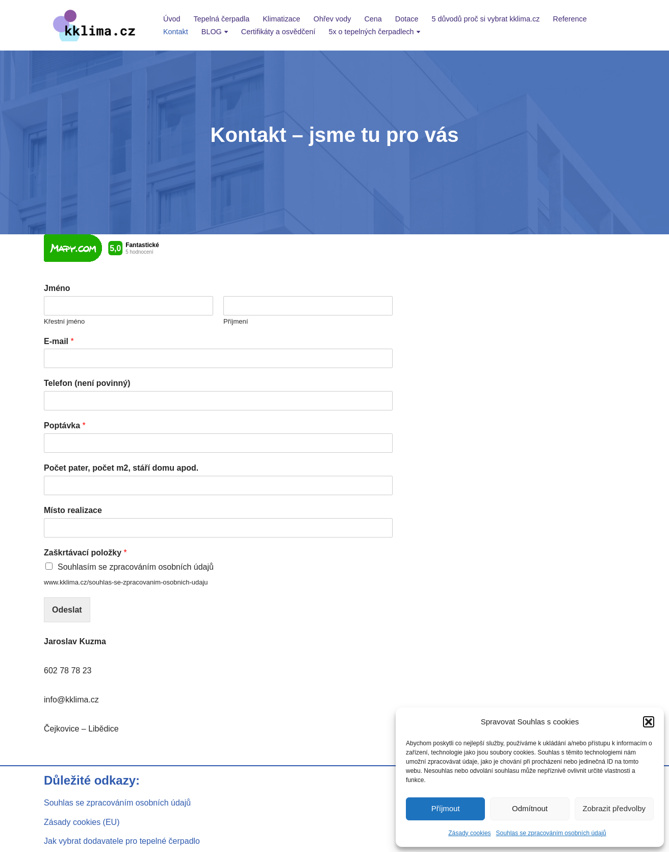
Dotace (407, 19)
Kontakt (175, 32)
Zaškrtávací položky (85, 552)
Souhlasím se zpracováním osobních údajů (136, 567)
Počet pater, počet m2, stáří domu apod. (121, 468)
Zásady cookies (469, 833)
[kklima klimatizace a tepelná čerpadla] (95, 25)
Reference (569, 19)
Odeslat (67, 609)
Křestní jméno (64, 321)
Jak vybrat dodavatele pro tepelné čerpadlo (122, 841)
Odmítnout (530, 808)
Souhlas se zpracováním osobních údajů (551, 833)
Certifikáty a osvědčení (278, 32)
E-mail (59, 341)
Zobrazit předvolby (614, 808)
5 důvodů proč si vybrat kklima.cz (485, 19)
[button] (649, 722)
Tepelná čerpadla (222, 19)
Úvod (172, 19)
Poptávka (65, 425)
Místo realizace (73, 510)
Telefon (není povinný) (87, 383)
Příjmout (445, 808)
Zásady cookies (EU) (82, 822)
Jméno (57, 288)
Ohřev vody (332, 19)
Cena (372, 19)
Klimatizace (281, 19)
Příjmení (235, 321)
